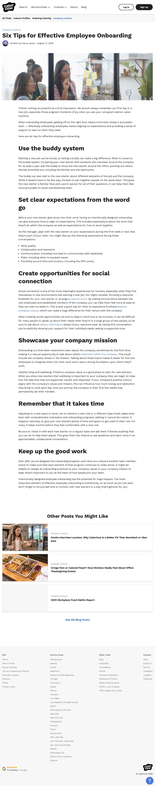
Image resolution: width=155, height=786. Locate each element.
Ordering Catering (41, 18)
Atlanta (53, 663)
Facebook (147, 679)
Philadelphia (56, 721)
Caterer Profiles (22, 18)
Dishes (102, 671)
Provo (53, 729)
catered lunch (79, 298)
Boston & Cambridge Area (62, 675)
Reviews (6, 679)
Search (23, 7)
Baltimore (54, 671)
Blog (83, 7)
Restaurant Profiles (108, 679)
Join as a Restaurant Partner (15, 671)
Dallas (53, 687)
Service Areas (41, 7)
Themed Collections (108, 675)
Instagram (148, 671)
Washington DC (57, 753)
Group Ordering (9, 667)
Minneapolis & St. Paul (60, 710)
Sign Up (144, 7)
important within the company (99, 354)
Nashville (54, 714)
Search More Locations (61, 756)
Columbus (55, 683)
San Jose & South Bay (60, 745)
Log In (126, 7)
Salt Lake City (56, 737)
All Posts (6, 18)
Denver (53, 690)
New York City (56, 718)
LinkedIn (147, 675)
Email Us (147, 663)
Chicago (54, 679)
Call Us (146, 667)
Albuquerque (56, 659)
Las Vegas (54, 698)
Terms (5, 683)
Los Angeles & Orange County (64, 702)
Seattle (53, 749)
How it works (8, 663)
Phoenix (54, 725)
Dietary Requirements (109, 683)
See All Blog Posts (77, 619)
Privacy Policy (8, 687)
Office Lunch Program (109, 687)
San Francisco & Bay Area (62, 741)
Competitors (105, 667)
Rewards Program (10, 675)
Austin (53, 667)
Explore (53, 760)
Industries (104, 663)
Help (145, 659)
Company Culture (62, 18)
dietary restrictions (51, 324)
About (74, 7)
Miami (53, 706)
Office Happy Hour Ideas (110, 690)
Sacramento (55, 733)
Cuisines (60, 7)
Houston (54, 694)
